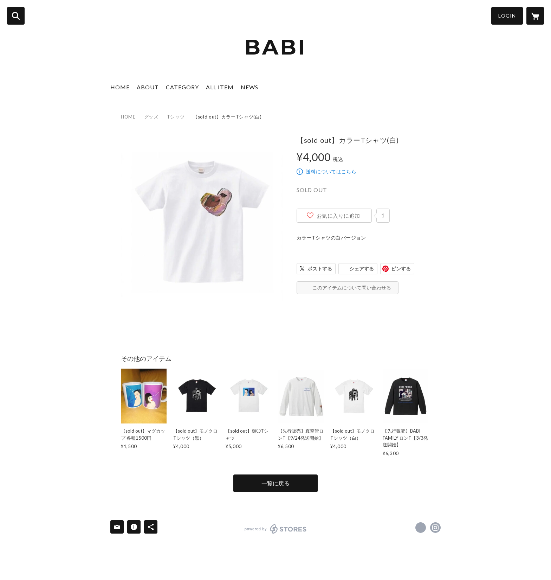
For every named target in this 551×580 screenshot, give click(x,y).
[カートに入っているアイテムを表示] (535, 16)
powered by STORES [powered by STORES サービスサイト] (276, 529)
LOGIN (507, 16)
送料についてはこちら (331, 171)
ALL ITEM (220, 87)
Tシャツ (176, 117)
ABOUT (148, 87)
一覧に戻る (275, 483)
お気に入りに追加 (338, 215)
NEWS (249, 87)
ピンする (401, 269)
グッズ (151, 117)
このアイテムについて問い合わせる (351, 288)
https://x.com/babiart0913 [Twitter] (420, 527)
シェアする (361, 269)
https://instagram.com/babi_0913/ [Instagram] (435, 527)
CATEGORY (182, 87)
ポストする (319, 269)
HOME (120, 87)
